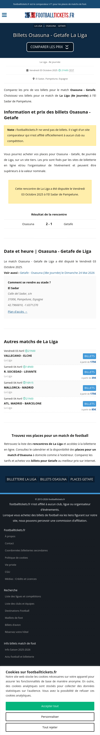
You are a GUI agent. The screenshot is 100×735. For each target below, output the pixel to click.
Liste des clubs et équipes (19, 603)
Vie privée (10, 564)
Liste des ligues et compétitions (23, 596)
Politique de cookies (16, 557)
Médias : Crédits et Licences (21, 579)
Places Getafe (82, 479)
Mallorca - (50, 388)
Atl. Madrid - (50, 404)
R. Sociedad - (50, 372)
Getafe (62, 25)
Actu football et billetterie (19, 656)
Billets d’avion (13, 625)
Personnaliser (50, 717)
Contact (9, 543)
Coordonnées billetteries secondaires (26, 550)
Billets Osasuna (53, 479)
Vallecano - (50, 356)
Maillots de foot (14, 618)
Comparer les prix (46, 47)
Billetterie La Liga (21, 479)
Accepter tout (50, 706)
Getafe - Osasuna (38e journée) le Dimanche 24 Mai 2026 (57, 273)
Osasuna (51, 25)
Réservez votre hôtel (16, 632)
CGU (7, 572)
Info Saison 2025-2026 (17, 649)
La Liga (38, 25)
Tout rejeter (50, 727)
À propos (10, 536)
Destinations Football (17, 610)
